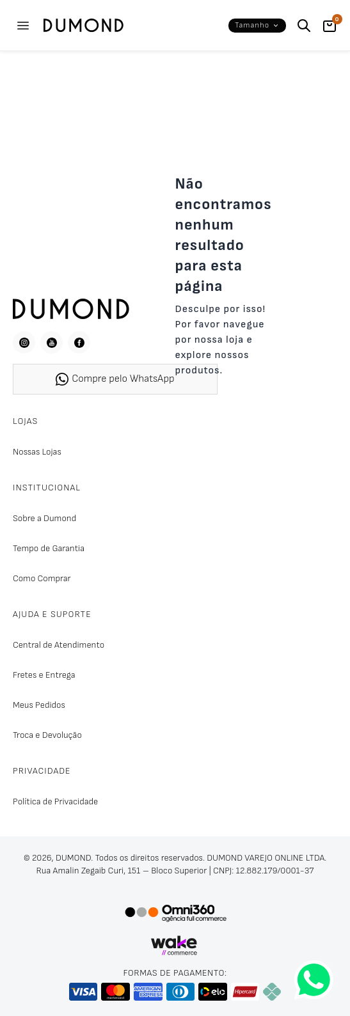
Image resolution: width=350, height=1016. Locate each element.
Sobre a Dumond (44, 518)
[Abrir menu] (23, 25)
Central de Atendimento (58, 644)
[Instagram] (24, 342)
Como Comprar (42, 578)
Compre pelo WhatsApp (115, 379)
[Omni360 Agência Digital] (175, 912)
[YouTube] (51, 342)
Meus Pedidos (39, 704)
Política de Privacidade (55, 801)
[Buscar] (304, 25)
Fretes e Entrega (44, 674)
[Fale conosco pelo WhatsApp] (314, 980)
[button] (257, 26)
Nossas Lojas (37, 451)
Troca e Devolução (47, 735)
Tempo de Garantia (48, 548)
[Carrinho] (329, 25)
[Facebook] (79, 342)
